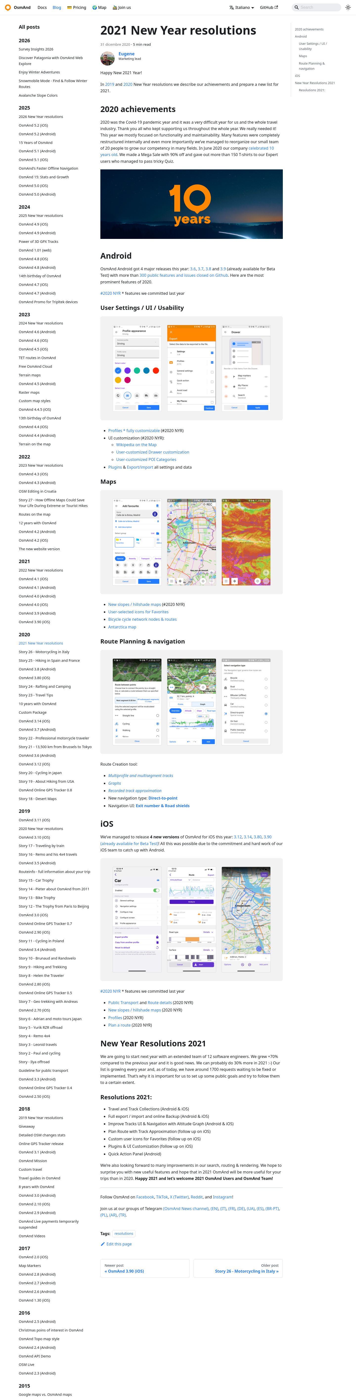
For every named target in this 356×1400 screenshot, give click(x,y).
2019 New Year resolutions (41, 1117)
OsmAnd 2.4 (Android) (37, 1347)
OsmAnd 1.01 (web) (35, 250)
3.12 (238, 837)
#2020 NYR (110, 293)
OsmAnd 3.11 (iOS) (34, 820)
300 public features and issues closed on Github (184, 275)
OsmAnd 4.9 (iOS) (33, 224)
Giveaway (27, 1126)
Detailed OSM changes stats (42, 1135)
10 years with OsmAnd (37, 703)
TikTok (162, 1197)
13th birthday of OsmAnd (40, 418)
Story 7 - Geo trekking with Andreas (48, 1001)
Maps (303, 56)
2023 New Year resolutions (41, 465)
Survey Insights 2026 (36, 49)
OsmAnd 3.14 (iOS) (34, 721)
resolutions (123, 1233)
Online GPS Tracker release (41, 1143)
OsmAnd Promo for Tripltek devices (48, 301)
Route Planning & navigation (312, 66)
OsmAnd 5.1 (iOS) (33, 159)
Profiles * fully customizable (134, 430)
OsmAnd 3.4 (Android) (37, 949)
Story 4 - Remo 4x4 (34, 1035)
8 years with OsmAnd (36, 1186)
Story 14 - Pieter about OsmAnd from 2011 (54, 889)
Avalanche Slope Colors (38, 95)
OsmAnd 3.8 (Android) (37, 669)
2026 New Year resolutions (41, 116)
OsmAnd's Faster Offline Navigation (48, 168)
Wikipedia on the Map (136, 444)
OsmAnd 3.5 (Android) (37, 863)
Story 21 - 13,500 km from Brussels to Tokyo (55, 746)
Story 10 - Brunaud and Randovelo (47, 958)
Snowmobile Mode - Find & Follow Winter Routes (53, 83)
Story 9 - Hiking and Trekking (43, 966)
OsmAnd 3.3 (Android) (37, 1079)
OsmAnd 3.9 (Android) (37, 613)
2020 (128, 84)
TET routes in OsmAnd (37, 357)
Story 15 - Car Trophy (36, 880)
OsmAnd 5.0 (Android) (37, 194)
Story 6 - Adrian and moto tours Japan (50, 1018)
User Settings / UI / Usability (313, 46)
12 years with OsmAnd (37, 523)
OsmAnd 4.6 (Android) (37, 331)
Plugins (115, 467)
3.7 (200, 269)
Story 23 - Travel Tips (36, 695)
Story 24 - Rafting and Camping (45, 686)
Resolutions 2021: (312, 90)
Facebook (145, 1197)
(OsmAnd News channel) (186, 1208)
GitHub (269, 7)
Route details (160, 1002)
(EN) (214, 1208)
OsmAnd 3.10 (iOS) (34, 837)
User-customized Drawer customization (152, 452)
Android (301, 36)
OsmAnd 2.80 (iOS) (34, 984)
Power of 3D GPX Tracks (38, 241)
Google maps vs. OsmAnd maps (45, 1394)
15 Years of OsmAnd (35, 142)
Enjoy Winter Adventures (39, 72)
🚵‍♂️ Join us (121, 7)
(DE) (241, 1208)
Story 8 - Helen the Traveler (41, 975)
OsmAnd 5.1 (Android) (37, 151)
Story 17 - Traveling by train (41, 845)
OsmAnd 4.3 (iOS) (33, 474)
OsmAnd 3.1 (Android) (37, 1152)
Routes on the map (34, 514)
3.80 (258, 837)
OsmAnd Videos (32, 1236)
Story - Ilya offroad (34, 1061)
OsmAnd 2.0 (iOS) (33, 1257)
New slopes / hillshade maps (134, 604)
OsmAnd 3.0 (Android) (37, 1195)
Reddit (197, 1197)
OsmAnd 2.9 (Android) (37, 1212)
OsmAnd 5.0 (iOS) (33, 185)
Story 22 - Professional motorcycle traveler (54, 738)
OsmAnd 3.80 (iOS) (34, 677)
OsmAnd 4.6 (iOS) (33, 340)
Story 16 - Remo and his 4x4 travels (48, 854)
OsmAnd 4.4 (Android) (37, 435)
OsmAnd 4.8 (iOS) (33, 258)
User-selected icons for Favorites (138, 612)
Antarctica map (122, 627)
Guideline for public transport (43, 1070)
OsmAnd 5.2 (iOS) (33, 125)
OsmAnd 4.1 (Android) (37, 587)
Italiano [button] (239, 7)
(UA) (251, 1208)
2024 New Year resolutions (41, 323)
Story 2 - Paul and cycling (39, 1053)
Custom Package (32, 712)
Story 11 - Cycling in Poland (41, 941)
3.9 (223, 269)
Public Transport (123, 1002)
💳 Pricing (76, 7)
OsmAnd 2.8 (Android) (37, 1274)
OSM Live (26, 1364)
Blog (57, 7)
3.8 (208, 269)
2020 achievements (309, 29)
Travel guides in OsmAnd (39, 1178)
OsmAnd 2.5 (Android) (37, 1321)
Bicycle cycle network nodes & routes (142, 619)
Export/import (140, 467)
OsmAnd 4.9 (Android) (37, 232)
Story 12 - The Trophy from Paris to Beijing (54, 906)
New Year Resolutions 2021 (315, 83)
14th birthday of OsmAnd (40, 276)
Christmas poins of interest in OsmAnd (51, 1330)
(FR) (231, 1208)
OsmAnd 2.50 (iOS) (34, 1096)
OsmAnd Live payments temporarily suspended (49, 1224)
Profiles (115, 1017)
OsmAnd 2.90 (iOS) (34, 932)
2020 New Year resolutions (41, 828)
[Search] (316, 7)
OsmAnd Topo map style (39, 1338)
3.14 (248, 837)
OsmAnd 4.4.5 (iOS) (35, 409)
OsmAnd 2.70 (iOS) (34, 1010)
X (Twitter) (179, 1197)
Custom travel (30, 1169)
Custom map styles (34, 400)
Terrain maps (30, 375)
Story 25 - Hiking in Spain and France (49, 660)
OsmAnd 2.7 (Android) (37, 1283)
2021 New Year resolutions (41, 643)
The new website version (39, 549)
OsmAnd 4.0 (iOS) (33, 604)
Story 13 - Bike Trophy (37, 897)
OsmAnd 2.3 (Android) (37, 1373)
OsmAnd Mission (33, 1160)
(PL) (103, 1215)
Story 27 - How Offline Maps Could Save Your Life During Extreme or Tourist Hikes (53, 503)
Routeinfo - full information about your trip (54, 871)
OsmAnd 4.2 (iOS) (33, 540)
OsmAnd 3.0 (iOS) (33, 915)
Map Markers (30, 1265)
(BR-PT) (272, 1208)
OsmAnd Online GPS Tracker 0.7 (45, 923)
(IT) (223, 1208)
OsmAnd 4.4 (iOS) (33, 426)
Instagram (222, 1197)
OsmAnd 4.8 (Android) (37, 267)
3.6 (193, 269)
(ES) (260, 1208)
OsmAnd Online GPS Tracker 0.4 (45, 1087)
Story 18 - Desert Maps (38, 798)
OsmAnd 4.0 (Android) (37, 596)
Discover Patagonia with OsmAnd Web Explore (51, 60)
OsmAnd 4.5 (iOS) (33, 349)
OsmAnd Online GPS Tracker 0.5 (45, 992)
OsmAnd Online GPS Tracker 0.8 (45, 790)
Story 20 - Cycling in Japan (40, 772)
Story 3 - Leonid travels (38, 1044)
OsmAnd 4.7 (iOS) (33, 284)
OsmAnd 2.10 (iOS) (34, 1204)
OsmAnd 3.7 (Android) (37, 729)
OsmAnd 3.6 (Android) (37, 755)
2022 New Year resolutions (41, 570)
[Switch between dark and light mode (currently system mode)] (348, 7)
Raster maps (29, 392)
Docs (42, 7)
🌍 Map (99, 7)
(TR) (122, 1215)
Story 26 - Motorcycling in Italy (44, 651)
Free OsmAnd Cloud (35, 366)
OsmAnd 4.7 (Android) (37, 293)
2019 (109, 84)
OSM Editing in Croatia (37, 491)
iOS (297, 75)
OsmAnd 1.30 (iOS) (34, 1300)
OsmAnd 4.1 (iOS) (33, 578)
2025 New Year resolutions (41, 215)
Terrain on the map (35, 444)
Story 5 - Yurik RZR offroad (41, 1027)
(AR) (113, 1215)
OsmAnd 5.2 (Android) (37, 134)
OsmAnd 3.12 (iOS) (34, 764)
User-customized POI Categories (146, 459)
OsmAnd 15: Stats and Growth (44, 177)
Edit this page (116, 1244)
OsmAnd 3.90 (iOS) (34, 622)
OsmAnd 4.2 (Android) (37, 531)
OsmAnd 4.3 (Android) (37, 482)
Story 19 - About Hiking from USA (46, 781)
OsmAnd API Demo (35, 1356)
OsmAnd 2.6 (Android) (37, 1291)
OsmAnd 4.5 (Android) (37, 383)
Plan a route (119, 1025)
